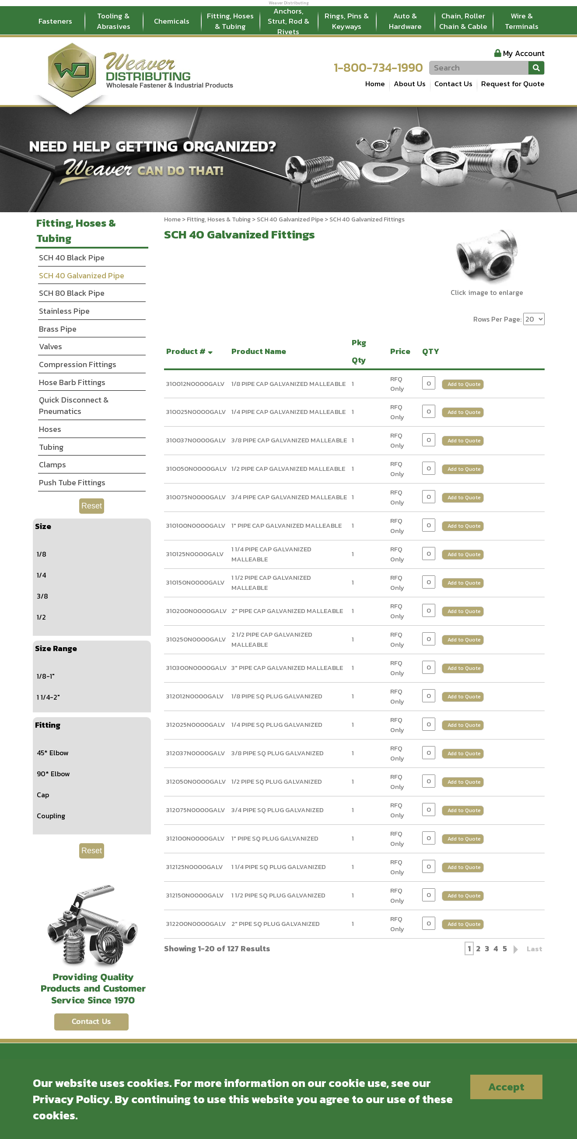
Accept (506, 1086)
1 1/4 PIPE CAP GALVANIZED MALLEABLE (271, 554)
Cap (43, 794)
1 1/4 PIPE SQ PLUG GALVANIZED (278, 867)
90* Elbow (53, 773)
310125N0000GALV (195, 554)
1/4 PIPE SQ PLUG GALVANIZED (276, 724)
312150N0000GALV (195, 895)
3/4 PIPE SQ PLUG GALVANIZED (277, 810)
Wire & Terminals (522, 21)
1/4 (41, 575)
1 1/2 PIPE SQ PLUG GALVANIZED (278, 895)
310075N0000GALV (196, 497)
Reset (91, 505)
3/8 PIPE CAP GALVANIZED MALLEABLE (289, 440)
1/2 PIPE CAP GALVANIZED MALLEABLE (288, 468)
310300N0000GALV (196, 667)
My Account (524, 53)
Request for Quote (513, 83)
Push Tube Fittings (72, 482)
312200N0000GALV (196, 923)
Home (375, 83)
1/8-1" (46, 676)
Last (534, 948)
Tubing (51, 447)
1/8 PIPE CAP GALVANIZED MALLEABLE (288, 383)
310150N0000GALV (195, 582)
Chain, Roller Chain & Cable (463, 21)
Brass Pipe (58, 329)
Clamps (52, 464)
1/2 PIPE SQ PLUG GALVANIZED (276, 781)
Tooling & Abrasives (113, 21)
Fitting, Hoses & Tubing (230, 21)
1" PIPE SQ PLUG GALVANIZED (274, 838)
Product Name (260, 351)
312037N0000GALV (195, 753)
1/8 (41, 554)
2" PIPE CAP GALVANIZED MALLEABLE (287, 611)
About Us (410, 83)
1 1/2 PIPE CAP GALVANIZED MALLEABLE (271, 582)
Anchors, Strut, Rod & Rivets (288, 21)
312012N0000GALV (195, 696)
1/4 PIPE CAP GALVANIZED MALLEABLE (288, 412)
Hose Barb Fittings (72, 382)
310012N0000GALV (195, 383)
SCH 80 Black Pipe (72, 293)
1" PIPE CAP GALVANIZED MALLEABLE (286, 525)
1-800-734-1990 (378, 67)
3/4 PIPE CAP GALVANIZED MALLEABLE (289, 497)
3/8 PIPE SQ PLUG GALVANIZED (277, 753)
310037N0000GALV (196, 440)
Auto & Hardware (405, 21)
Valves (50, 346)
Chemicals (171, 21)
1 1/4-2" (48, 697)
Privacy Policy (71, 1098)
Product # (190, 351)
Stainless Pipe (64, 311)
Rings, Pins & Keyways (347, 21)
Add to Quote (464, 384)
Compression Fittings (77, 364)
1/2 (41, 617)
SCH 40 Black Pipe (72, 257)
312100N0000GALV (195, 838)
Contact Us (453, 83)
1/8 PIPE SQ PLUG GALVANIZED (276, 696)
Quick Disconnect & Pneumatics (73, 405)
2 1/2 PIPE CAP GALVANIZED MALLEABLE (271, 639)
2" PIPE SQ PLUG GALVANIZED (275, 923)
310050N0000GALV (196, 468)
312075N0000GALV (195, 810)
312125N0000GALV (194, 867)
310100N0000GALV (196, 525)
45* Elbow (53, 752)
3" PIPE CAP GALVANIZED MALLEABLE (287, 667)
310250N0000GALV (196, 639)
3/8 (42, 596)
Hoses (50, 429)
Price (402, 351)
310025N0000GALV (196, 412)
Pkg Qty (361, 351)
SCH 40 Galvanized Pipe (290, 219)
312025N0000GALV (195, 724)
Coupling (51, 815)
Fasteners (55, 21)
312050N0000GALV (196, 781)
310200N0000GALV (196, 611)
